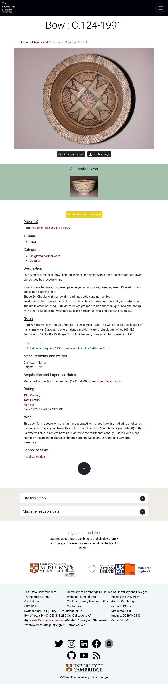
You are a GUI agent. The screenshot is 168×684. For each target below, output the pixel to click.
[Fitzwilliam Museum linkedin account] (97, 643)
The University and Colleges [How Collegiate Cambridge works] (129, 592)
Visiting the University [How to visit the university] (125, 597)
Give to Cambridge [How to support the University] (123, 601)
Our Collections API (80, 615)
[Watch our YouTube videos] (84, 655)
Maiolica (35, 260)
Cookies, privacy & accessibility (87, 601)
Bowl (33, 242)
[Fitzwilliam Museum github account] (72, 655)
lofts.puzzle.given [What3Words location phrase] (54, 625)
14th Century (32, 400)
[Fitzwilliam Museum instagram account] (72, 643)
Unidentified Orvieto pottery (52, 228)
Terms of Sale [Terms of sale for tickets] (76, 625)
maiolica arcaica (34, 456)
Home (24, 42)
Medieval (29, 405)
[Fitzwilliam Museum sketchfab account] (109, 643)
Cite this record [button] (35, 498)
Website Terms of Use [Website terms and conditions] (81, 597)
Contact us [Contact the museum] (74, 606)
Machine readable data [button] (41, 511)
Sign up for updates (84, 532)
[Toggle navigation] (160, 8)
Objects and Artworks (46, 42)
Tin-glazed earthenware (45, 256)
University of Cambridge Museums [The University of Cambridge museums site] (89, 592)
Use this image (99, 154)
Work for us (74, 611)
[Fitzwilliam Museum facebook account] (84, 643)
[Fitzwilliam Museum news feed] (96, 655)
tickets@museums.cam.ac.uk (48, 620)
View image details (71, 154)
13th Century (32, 395)
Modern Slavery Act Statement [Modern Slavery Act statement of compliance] (87, 620)
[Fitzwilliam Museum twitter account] (59, 643)
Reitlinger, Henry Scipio (106, 381)
